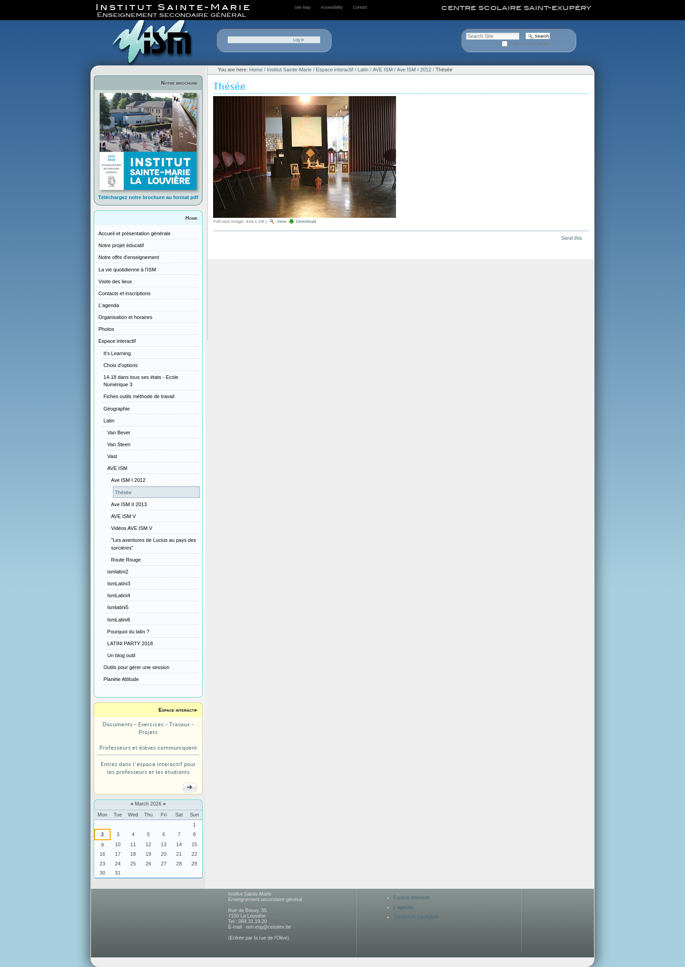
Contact (360, 7)
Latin (363, 69)
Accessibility (331, 7)
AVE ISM (383, 69)
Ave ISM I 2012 (414, 69)
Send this (571, 238)
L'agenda (403, 907)
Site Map (302, 7)
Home (192, 218)
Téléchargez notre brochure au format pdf (148, 197)
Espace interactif (178, 710)
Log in (298, 40)
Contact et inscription (416, 916)
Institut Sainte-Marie (289, 69)
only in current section (530, 43)
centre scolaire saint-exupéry (516, 8)
